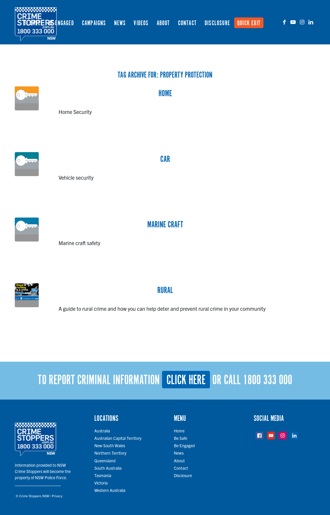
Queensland (105, 460)
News (179, 453)
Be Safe (180, 438)
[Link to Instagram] (301, 21)
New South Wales (109, 445)
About (179, 460)
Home (165, 93)
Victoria (101, 482)
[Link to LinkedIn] (310, 21)
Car (165, 159)
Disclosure (183, 475)
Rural (165, 290)
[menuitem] (32, 22)
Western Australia (109, 490)
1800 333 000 (267, 380)
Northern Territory (110, 453)
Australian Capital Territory (117, 438)
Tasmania (102, 475)
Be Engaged (184, 445)
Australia (102, 430)
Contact (181, 468)
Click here (186, 380)
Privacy (57, 496)
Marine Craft (165, 225)
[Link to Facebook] (284, 21)
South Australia (108, 468)
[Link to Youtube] (293, 21)
